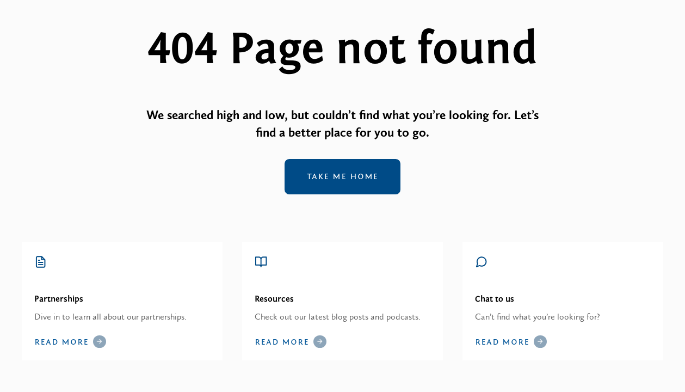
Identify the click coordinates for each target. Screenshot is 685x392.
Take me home (343, 176)
